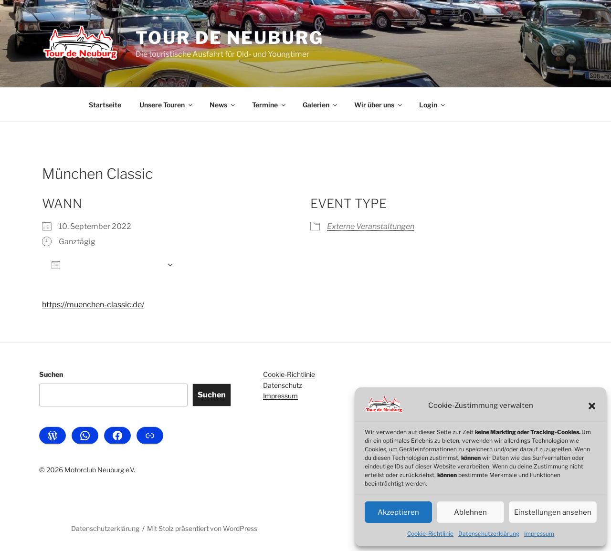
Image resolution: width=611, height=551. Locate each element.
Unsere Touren (166, 105)
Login (432, 105)
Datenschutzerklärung (488, 533)
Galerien (320, 105)
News (223, 105)
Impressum (539, 533)
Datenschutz (282, 385)
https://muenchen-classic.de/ (93, 304)
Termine (269, 105)
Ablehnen (470, 512)
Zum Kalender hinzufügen (107, 264)
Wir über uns (378, 105)
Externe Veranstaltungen (370, 226)
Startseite (105, 105)
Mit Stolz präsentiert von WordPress (202, 528)
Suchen (51, 374)
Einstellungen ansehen (552, 512)
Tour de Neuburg (229, 37)
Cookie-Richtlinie (430, 533)
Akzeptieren (398, 512)
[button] (592, 406)
